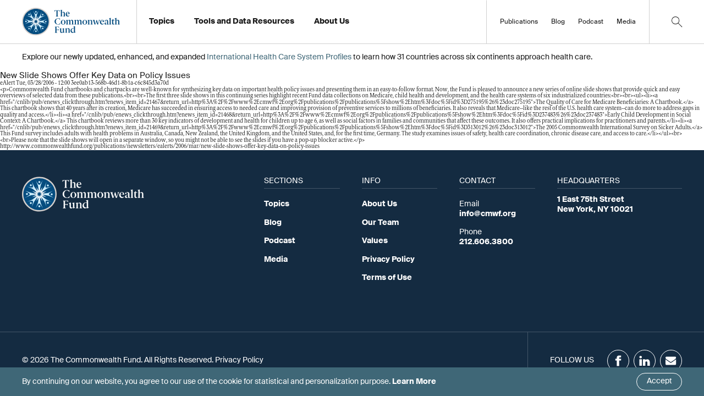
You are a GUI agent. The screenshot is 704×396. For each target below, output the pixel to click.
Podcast (590, 22)
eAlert (7, 83)
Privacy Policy (388, 259)
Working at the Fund (356, 25)
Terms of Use (387, 278)
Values (375, 241)
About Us (379, 204)
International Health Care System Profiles (279, 57)
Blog (558, 22)
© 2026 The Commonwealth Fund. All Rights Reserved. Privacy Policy (142, 360)
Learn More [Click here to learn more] (414, 382)
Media (626, 22)
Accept (659, 381)
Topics (276, 204)
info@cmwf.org (487, 214)
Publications (519, 22)
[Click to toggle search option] (676, 21)
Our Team (380, 223)
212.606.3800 (486, 242)
